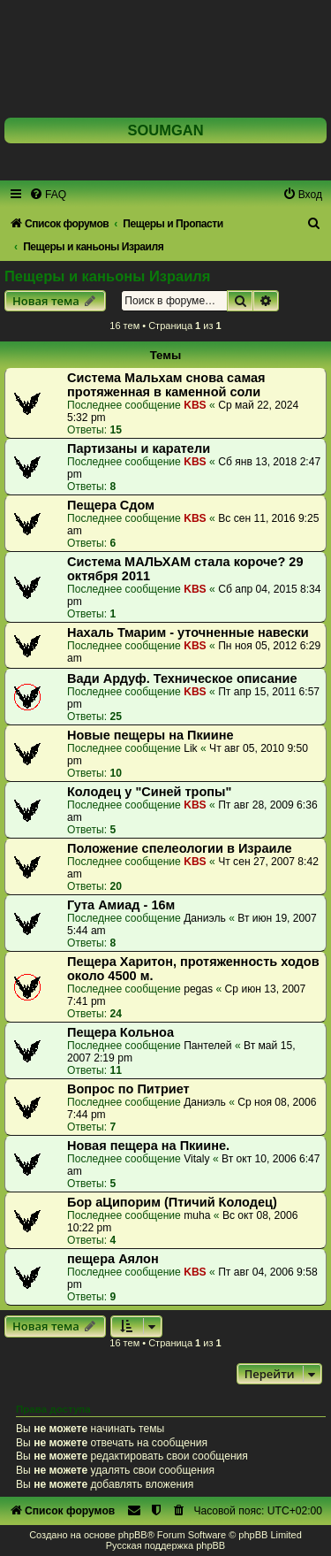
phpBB (132, 1534)
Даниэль (205, 918)
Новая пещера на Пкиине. (148, 1145)
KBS (195, 405)
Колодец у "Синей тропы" (149, 792)
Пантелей (207, 1045)
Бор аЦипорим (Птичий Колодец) (172, 1202)
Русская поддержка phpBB (165, 1545)
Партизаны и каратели (138, 448)
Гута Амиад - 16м (121, 905)
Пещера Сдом (110, 505)
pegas (198, 989)
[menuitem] (47, 194)
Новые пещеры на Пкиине (150, 735)
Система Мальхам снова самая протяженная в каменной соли (166, 385)
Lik (190, 748)
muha (197, 1215)
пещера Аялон (113, 1259)
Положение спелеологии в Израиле (179, 848)
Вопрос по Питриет (128, 1089)
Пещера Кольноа (120, 1032)
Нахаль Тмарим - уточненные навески (188, 632)
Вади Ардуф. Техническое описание (182, 678)
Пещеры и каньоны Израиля (107, 276)
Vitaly (196, 1159)
